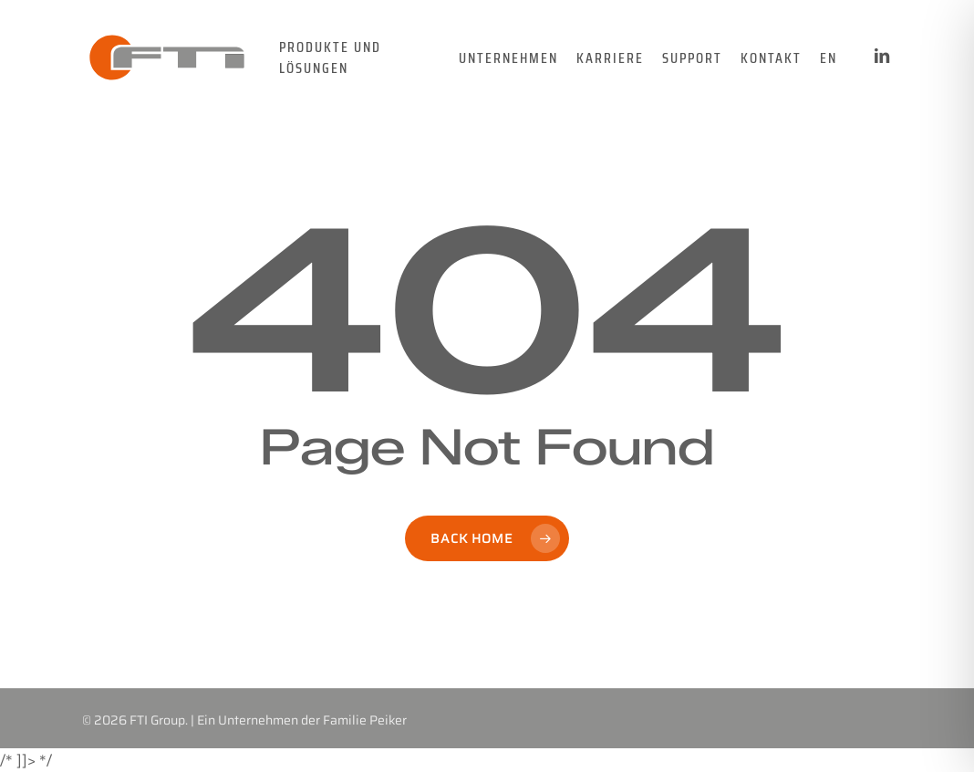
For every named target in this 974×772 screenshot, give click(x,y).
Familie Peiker (365, 720)
